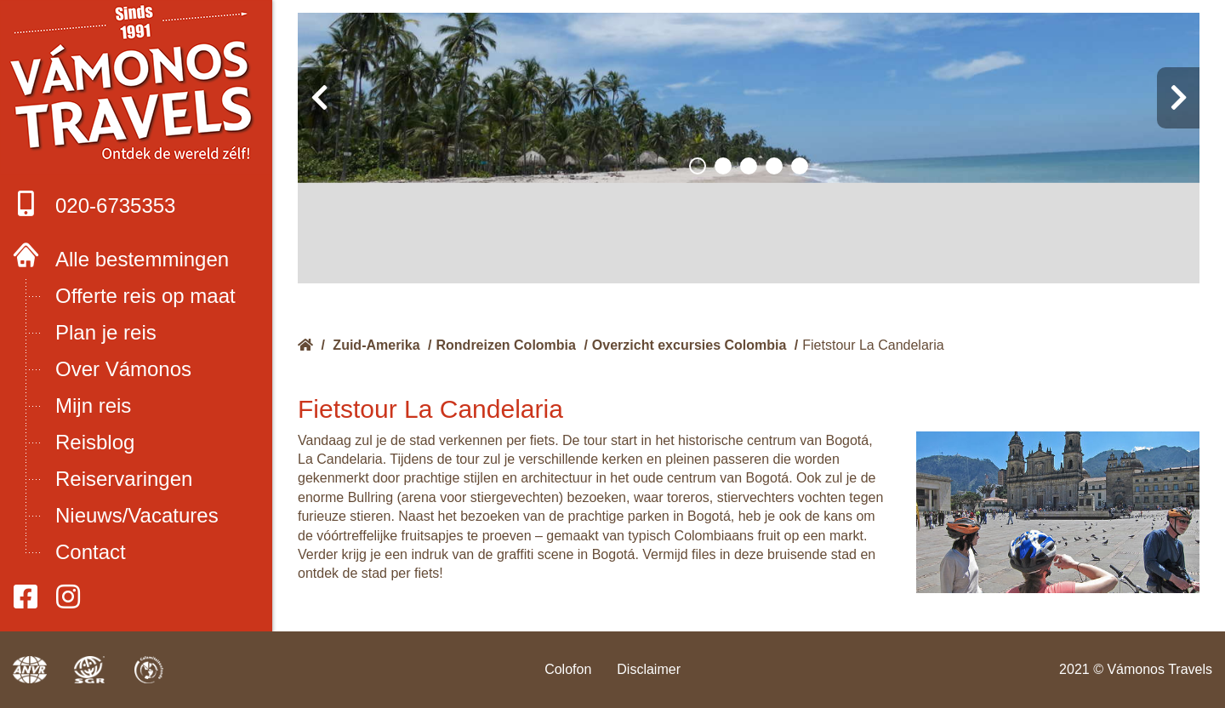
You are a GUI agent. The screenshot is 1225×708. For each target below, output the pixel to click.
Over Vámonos (123, 368)
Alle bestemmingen (142, 259)
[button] (697, 165)
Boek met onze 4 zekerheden (136, 85)
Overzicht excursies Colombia (689, 345)
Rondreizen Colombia (506, 345)
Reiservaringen (123, 478)
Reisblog (94, 442)
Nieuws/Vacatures (137, 515)
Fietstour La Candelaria (872, 345)
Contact (90, 551)
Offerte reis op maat (145, 295)
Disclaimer (649, 669)
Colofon (567, 669)
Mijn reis (93, 405)
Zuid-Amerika (376, 345)
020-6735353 (94, 204)
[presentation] (319, 97)
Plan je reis (106, 332)
